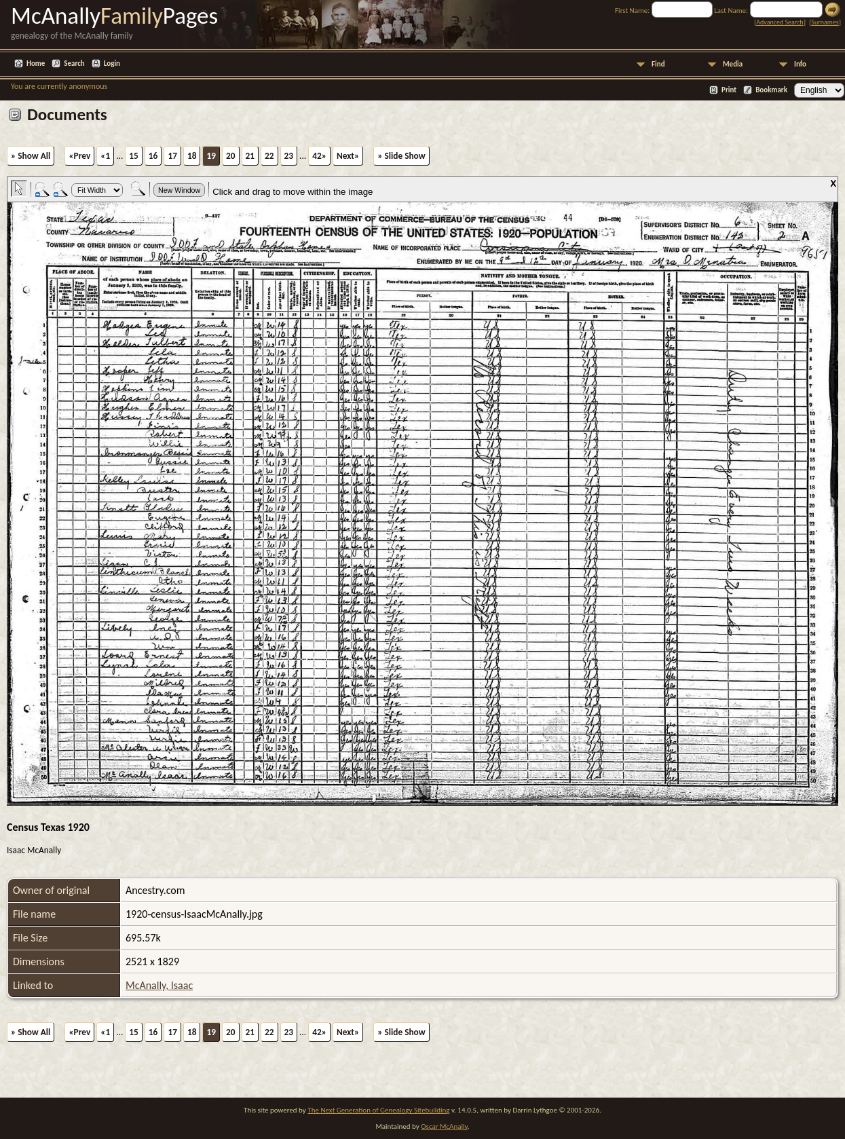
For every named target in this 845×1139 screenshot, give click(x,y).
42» (319, 156)
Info (800, 64)
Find (658, 64)
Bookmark (771, 90)
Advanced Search (779, 22)
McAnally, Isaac (159, 985)
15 (133, 156)
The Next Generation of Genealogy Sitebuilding (378, 1110)
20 (231, 156)
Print (728, 90)
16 (153, 156)
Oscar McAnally (444, 1126)
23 (289, 156)
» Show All (30, 156)
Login (112, 63)
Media (733, 64)
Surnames (824, 22)
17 (172, 156)
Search (74, 63)
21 (250, 156)
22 (269, 156)
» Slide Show (401, 156)
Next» (348, 156)
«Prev (79, 156)
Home (35, 63)
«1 (105, 156)
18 (192, 156)
